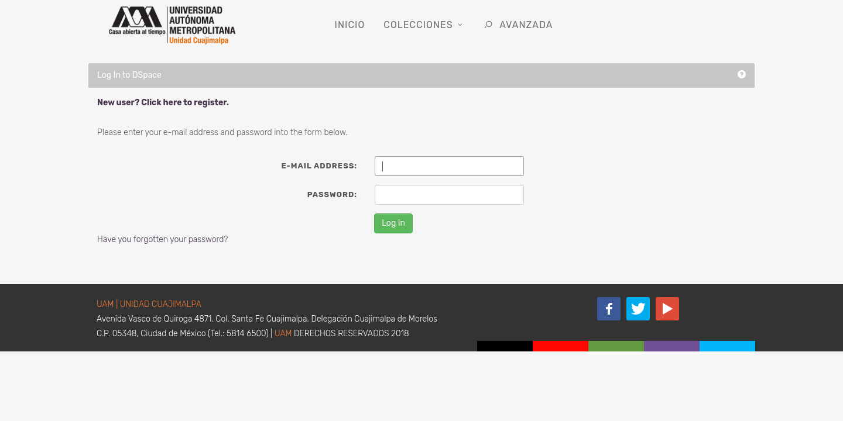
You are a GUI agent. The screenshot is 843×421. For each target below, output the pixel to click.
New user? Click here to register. (163, 103)
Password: (332, 194)
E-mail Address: (319, 165)
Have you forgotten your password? (162, 239)
